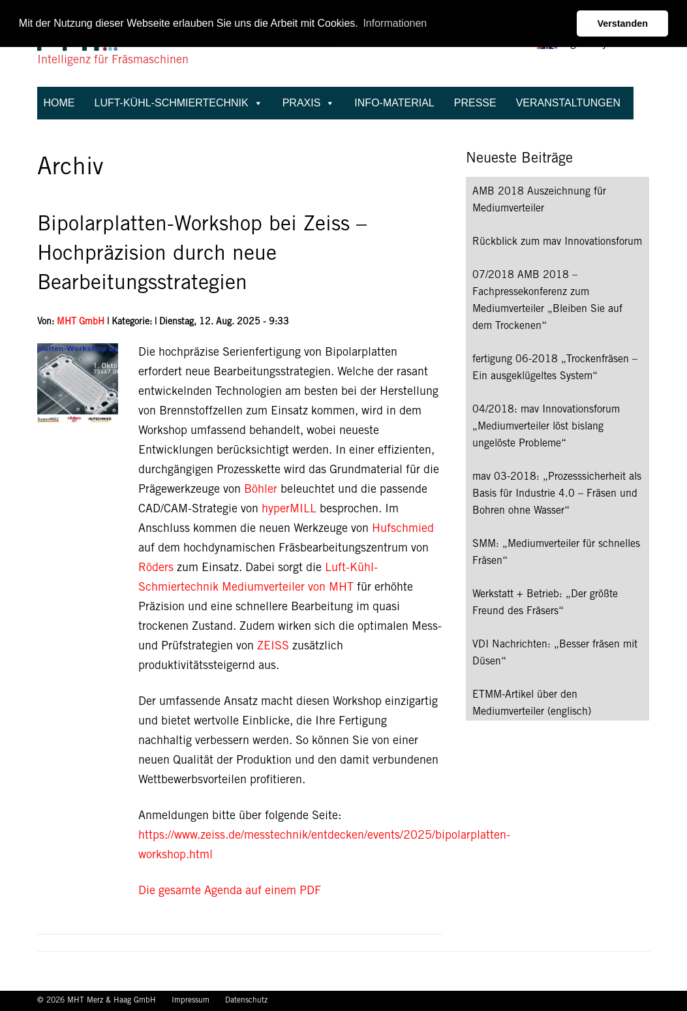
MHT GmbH (80, 322)
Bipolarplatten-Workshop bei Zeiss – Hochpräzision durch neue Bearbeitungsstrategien (202, 255)
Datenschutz (246, 1000)
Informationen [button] (395, 23)
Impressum (192, 1000)
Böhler (259, 490)
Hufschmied (403, 529)
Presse (475, 102)
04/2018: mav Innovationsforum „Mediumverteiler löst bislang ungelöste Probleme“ (546, 427)
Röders (156, 568)
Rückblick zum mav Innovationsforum (557, 242)
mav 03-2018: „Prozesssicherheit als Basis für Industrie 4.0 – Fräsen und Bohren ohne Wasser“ (556, 494)
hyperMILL (289, 510)
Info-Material (394, 102)
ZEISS (273, 647)
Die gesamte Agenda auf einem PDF (229, 891)
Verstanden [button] (622, 23)
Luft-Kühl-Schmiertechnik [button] (179, 103)
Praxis (308, 103)
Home (59, 102)
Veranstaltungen (568, 102)
